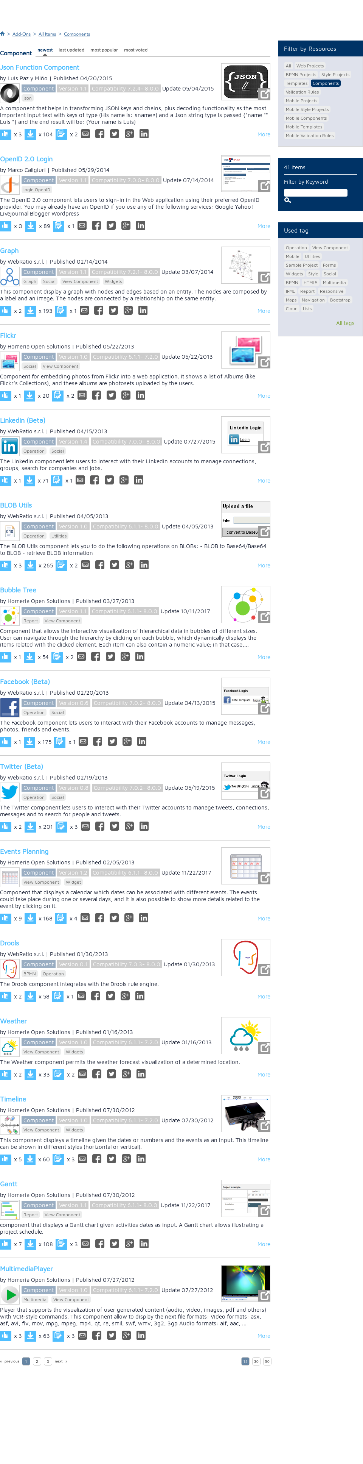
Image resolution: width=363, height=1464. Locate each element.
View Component (80, 281)
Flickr (8, 335)
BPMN (29, 974)
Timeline (13, 1099)
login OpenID (36, 189)
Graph (9, 251)
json (27, 98)
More (264, 134)
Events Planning (24, 851)
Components (77, 34)
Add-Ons (21, 34)
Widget (73, 882)
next (59, 1361)
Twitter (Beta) (21, 766)
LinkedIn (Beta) (22, 420)
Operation (34, 451)
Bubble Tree (18, 590)
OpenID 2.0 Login (26, 159)
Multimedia (35, 1299)
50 (267, 1361)
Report (30, 620)
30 (256, 1361)
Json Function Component (39, 67)
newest (45, 50)
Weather (13, 1021)
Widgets (113, 281)
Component (38, 88)
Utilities (59, 536)
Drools (9, 943)
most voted (135, 50)
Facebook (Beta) (25, 682)
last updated (71, 50)
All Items (47, 34)
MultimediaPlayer (26, 1269)
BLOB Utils (16, 505)
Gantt (8, 1184)
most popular (104, 50)
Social (49, 281)
